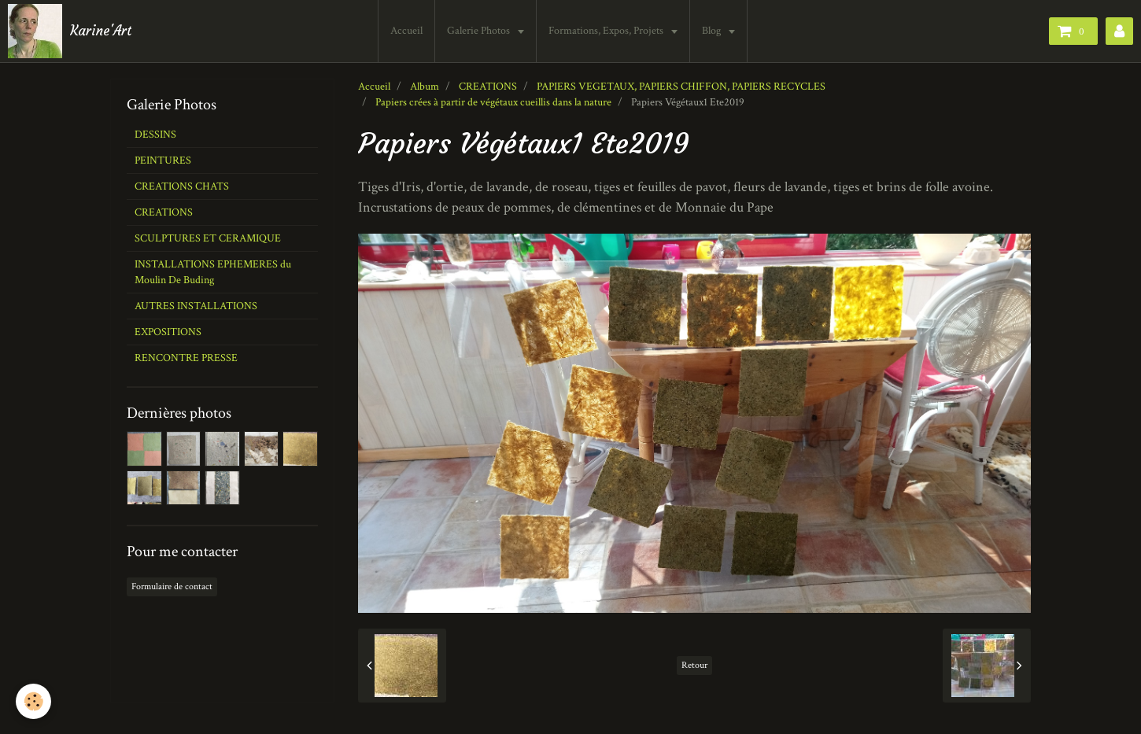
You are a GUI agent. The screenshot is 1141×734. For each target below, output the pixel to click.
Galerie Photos (479, 31)
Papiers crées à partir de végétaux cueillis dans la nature (493, 102)
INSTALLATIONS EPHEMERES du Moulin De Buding (213, 272)
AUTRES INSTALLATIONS (196, 306)
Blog (712, 31)
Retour (694, 665)
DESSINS (155, 134)
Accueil (406, 31)
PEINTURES (163, 160)
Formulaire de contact (171, 586)
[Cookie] (33, 701)
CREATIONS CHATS (182, 186)
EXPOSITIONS (168, 332)
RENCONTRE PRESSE (186, 358)
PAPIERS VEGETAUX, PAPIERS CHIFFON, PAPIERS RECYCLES (681, 86)
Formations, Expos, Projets (607, 31)
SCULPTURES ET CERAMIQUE (208, 238)
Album (424, 86)
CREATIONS (488, 86)
